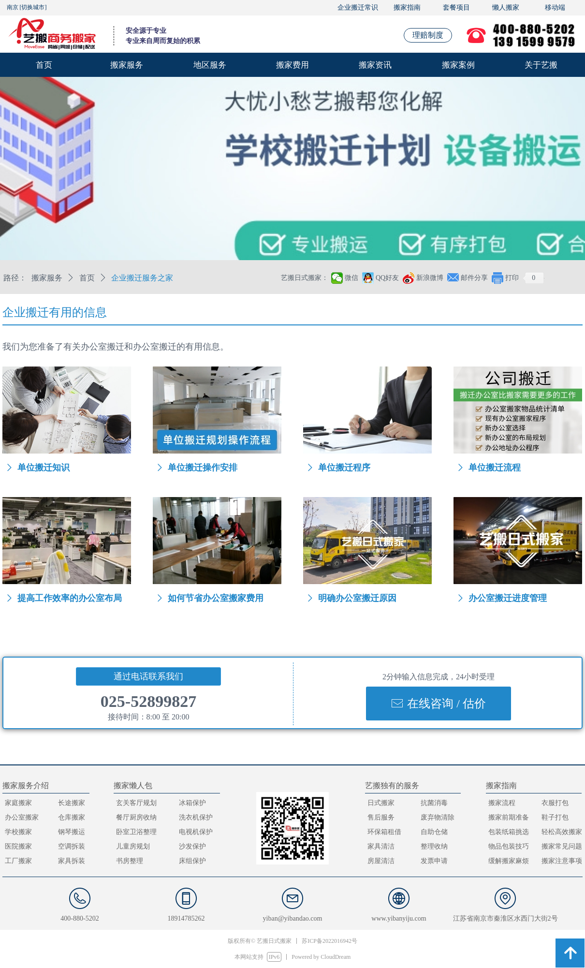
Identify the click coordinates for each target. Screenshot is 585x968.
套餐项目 (456, 7)
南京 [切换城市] (27, 7)
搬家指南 (407, 7)
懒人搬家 (505, 7)
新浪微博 (429, 277)
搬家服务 (46, 278)
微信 (351, 277)
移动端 (555, 7)
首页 (87, 278)
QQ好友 (387, 277)
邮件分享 (474, 277)
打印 (512, 277)
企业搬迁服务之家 (142, 278)
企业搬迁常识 (357, 7)
